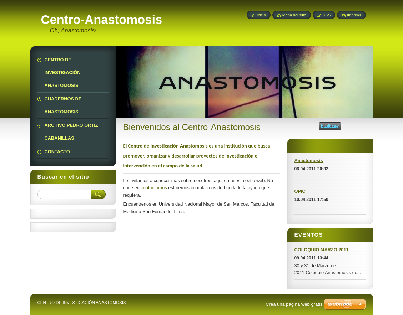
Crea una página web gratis (294, 304)
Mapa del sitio (294, 15)
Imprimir (354, 15)
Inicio (261, 15)
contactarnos (154, 187)
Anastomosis (308, 160)
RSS (327, 15)
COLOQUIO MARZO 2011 (321, 249)
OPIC (300, 191)
